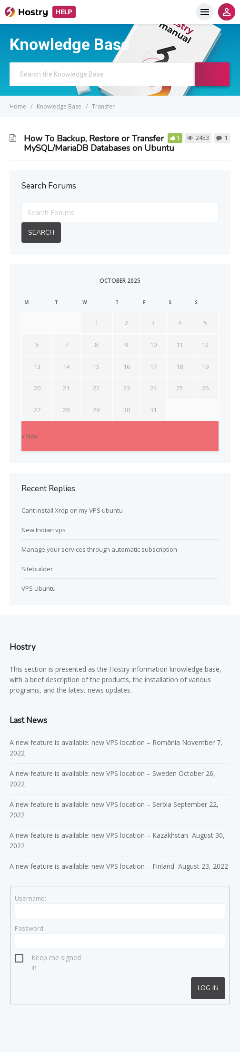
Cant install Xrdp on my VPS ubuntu (72, 510)
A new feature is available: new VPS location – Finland (93, 866)
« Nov (29, 436)
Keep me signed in (56, 959)
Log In (208, 987)
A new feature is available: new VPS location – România (95, 742)
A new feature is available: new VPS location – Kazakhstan (100, 835)
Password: (30, 928)
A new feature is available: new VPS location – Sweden (93, 773)
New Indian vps (43, 530)
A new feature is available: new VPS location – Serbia (90, 804)
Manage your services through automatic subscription (99, 549)
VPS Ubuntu (38, 588)
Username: (30, 898)
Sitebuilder (37, 569)
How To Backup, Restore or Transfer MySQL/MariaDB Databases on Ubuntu (99, 143)
